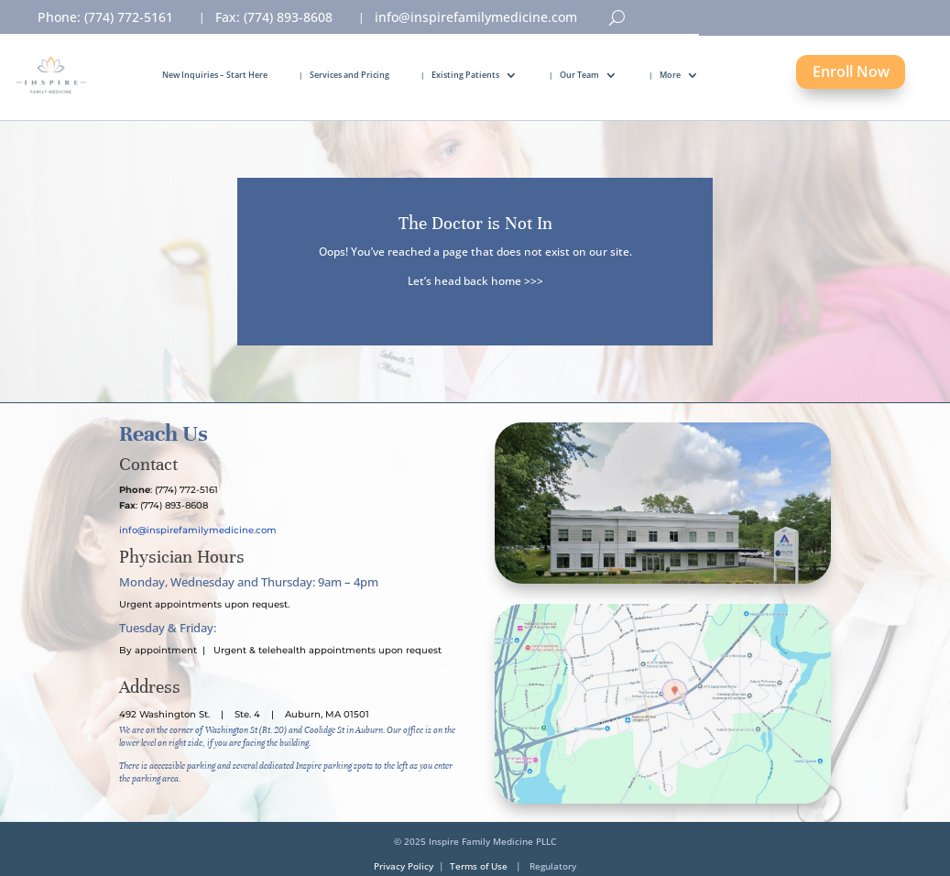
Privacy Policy (403, 866)
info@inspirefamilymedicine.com (476, 18)
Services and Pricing (349, 75)
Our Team (579, 75)
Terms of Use (479, 866)
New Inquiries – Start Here (215, 75)
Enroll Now (851, 71)
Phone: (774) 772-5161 (105, 18)
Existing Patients (465, 75)
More (670, 75)
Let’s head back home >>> (475, 281)
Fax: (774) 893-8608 (274, 18)
